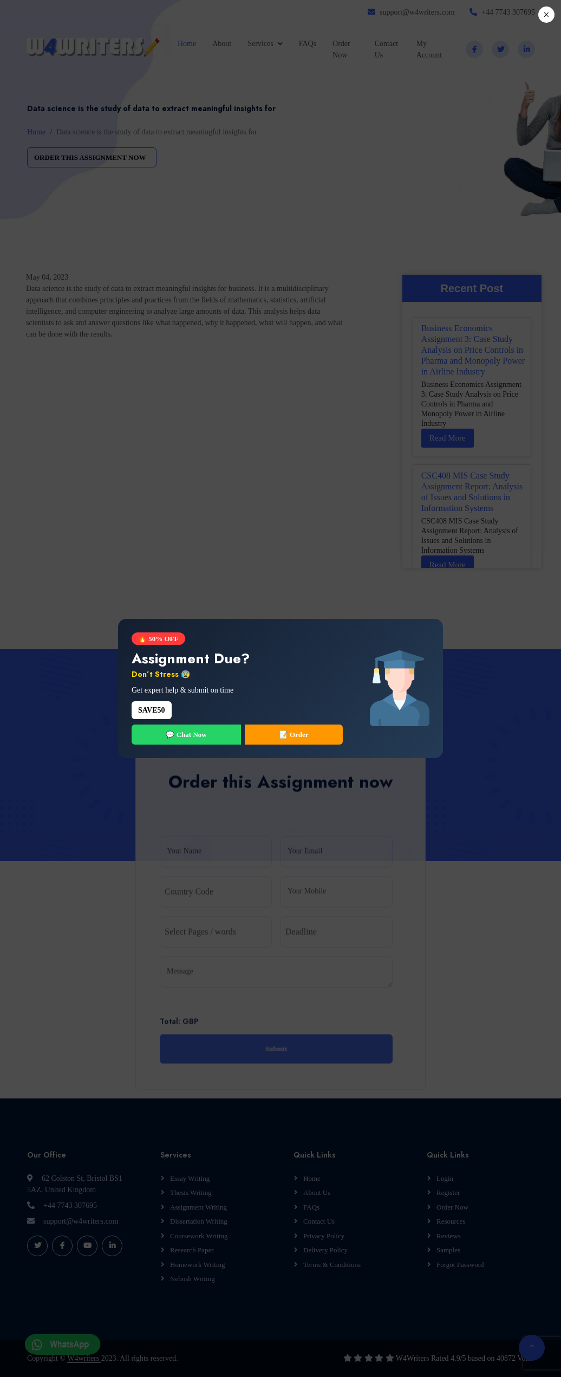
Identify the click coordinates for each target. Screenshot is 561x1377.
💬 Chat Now (186, 734)
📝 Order (294, 734)
